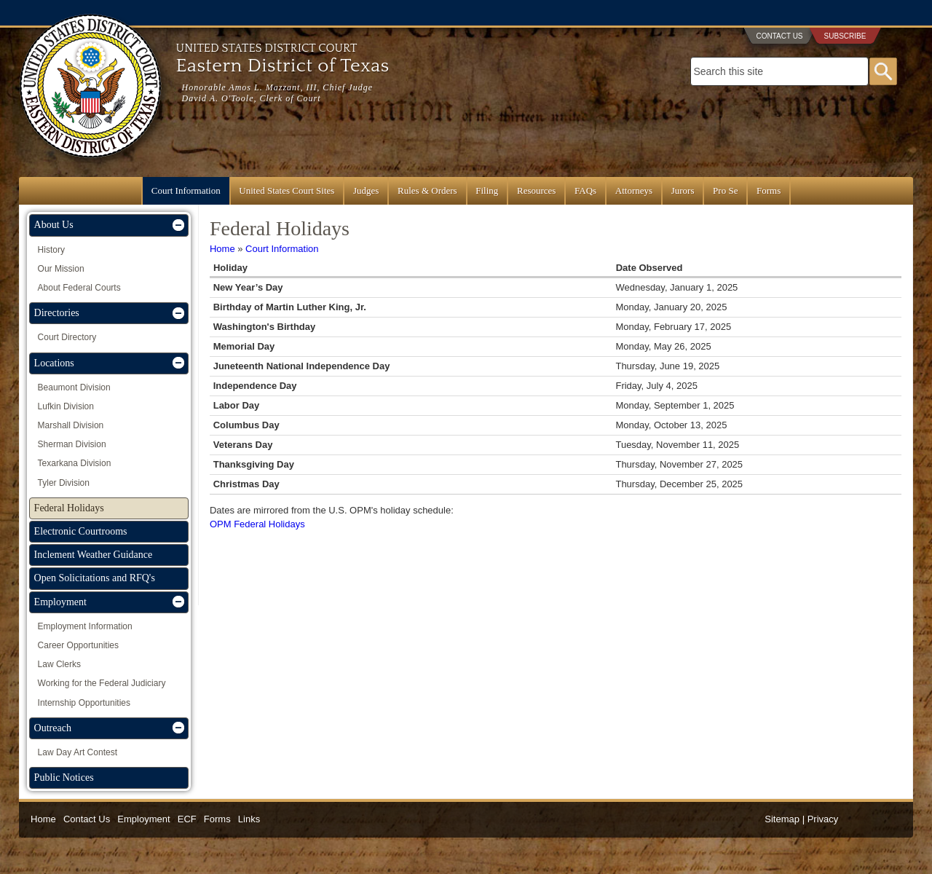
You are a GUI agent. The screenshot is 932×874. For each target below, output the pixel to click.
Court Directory (67, 337)
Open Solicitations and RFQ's (94, 577)
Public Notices (64, 777)
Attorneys (633, 190)
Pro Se (725, 190)
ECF (187, 819)
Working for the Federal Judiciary (102, 683)
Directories (56, 312)
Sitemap (782, 819)
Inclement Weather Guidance (93, 554)
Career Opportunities (78, 645)
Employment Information (85, 626)
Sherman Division (72, 444)
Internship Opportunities (84, 703)
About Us (54, 224)
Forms (769, 190)
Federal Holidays (69, 508)
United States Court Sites (286, 190)
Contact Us (779, 36)
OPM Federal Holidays (257, 524)
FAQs (585, 190)
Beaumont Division (74, 387)
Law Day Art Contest (77, 752)
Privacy (823, 819)
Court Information (186, 190)
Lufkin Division (66, 406)
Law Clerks (59, 664)
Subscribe (845, 36)
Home (222, 248)
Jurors (683, 190)
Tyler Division (64, 483)
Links (249, 819)
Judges (366, 190)
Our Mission (61, 269)
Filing (486, 190)
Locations (54, 363)
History (51, 250)
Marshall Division (71, 425)
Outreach (52, 728)
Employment (60, 602)
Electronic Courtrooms (80, 531)
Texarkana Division (74, 463)
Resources (536, 190)
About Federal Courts (79, 288)
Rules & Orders (427, 190)
